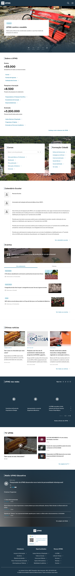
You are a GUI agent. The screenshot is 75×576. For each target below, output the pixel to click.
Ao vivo (12, 480)
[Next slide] (69, 415)
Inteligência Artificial (59, 155)
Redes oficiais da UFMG (62, 420)
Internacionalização (59, 158)
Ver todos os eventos (63, 312)
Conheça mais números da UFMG (59, 130)
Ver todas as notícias (63, 369)
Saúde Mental (57, 161)
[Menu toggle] (72, 3)
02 (33, 47)
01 (28, 47)
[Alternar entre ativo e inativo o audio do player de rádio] (10, 487)
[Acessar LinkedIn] (70, 382)
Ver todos (56, 167)
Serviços (57, 558)
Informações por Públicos (19, 563)
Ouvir (6, 501)
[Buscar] (38, 152)
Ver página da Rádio (63, 521)
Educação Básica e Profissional (17, 157)
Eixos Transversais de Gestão (19, 560)
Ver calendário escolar (62, 240)
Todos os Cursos (40, 555)
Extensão (11, 169)
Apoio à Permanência (40, 560)
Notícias (57, 560)
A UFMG (57, 553)
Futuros (54, 266)
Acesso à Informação (19, 553)
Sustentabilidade (58, 164)
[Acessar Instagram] (63, 382)
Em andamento (20, 266)
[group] (14, 399)
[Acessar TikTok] (65, 382)
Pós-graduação (13, 163)
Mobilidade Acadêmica (40, 563)
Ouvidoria (19, 555)
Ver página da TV (64, 464)
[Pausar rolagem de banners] (47, 48)
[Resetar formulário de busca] (40, 152)
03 (38, 47)
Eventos (57, 563)
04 (43, 47)
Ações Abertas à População (40, 553)
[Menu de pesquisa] (68, 3)
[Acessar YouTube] (68, 382)
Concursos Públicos (40, 558)
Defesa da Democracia (60, 152)
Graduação (12, 160)
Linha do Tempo (57, 555)
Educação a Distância (15, 166)
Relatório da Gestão (19, 558)
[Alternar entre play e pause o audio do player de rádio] (6, 484)
